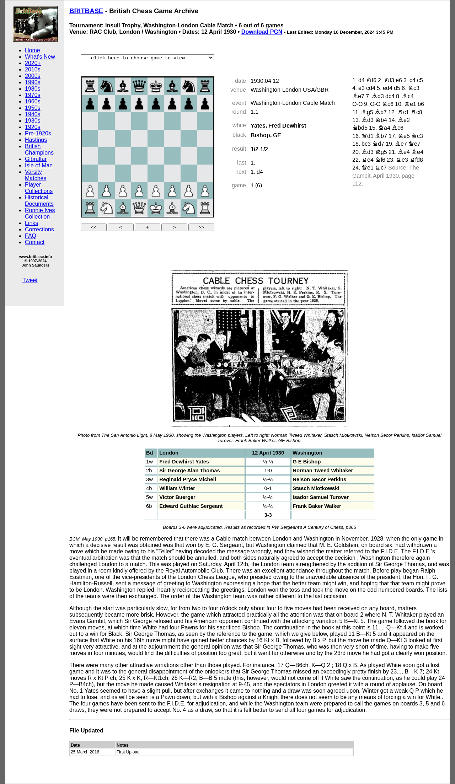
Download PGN (262, 32)
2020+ (33, 63)
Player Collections (39, 188)
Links (31, 223)
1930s (33, 121)
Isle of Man (39, 165)
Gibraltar (36, 159)
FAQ (30, 236)
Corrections (39, 229)
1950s (33, 108)
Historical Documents (39, 200)
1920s (33, 127)
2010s (33, 69)
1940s (33, 114)
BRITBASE (86, 11)
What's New (40, 57)
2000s (33, 76)
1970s (33, 95)
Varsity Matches (35, 175)
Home (32, 50)
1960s (33, 101)
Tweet (30, 280)
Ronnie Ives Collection (40, 213)
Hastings (36, 140)
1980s (33, 89)
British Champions (39, 149)
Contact (34, 242)
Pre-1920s (38, 133)
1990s (33, 82)
